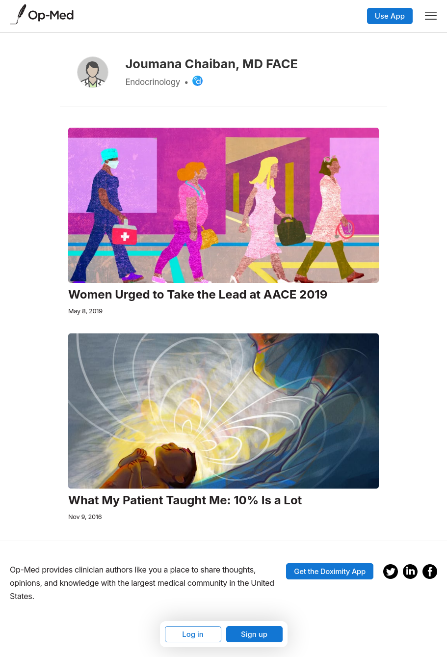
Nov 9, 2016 (85, 516)
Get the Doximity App (330, 571)
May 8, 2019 (85, 311)
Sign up (254, 634)
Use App (390, 16)
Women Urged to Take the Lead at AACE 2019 (197, 294)
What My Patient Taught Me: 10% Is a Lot (185, 500)
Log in (193, 634)
